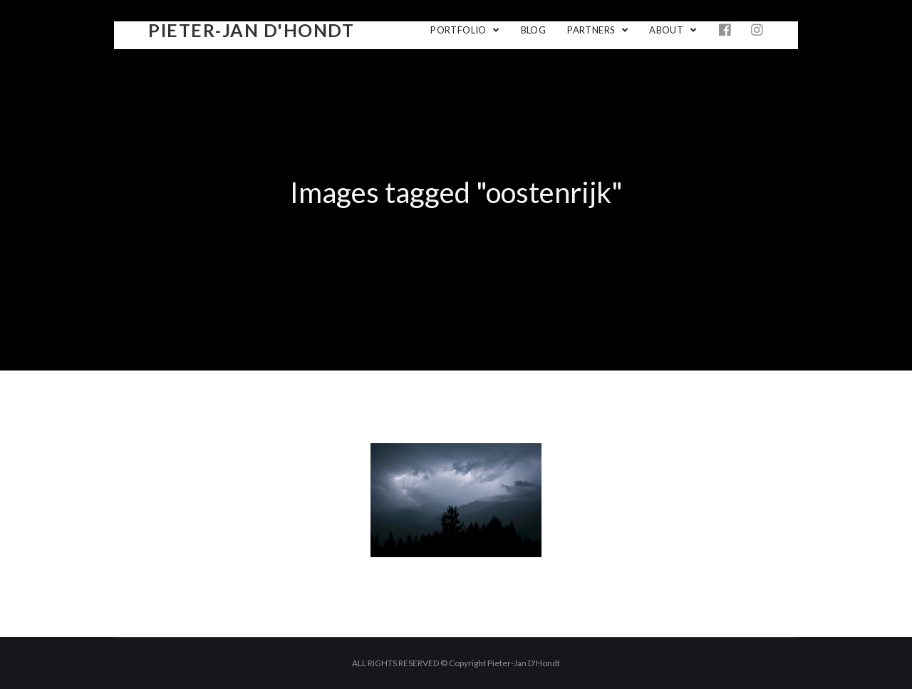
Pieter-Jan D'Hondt (251, 30)
